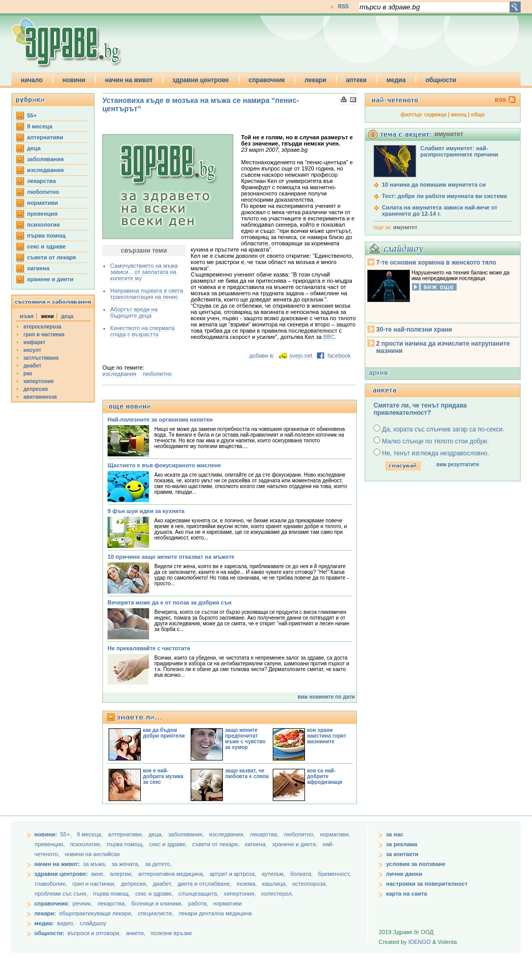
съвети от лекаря (51, 257)
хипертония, (241, 893)
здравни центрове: (61, 874)
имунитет (405, 227)
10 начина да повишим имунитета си (434, 184)
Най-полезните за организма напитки (160, 419)
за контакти (402, 854)
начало (32, 80)
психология (43, 224)
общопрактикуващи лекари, (95, 913)
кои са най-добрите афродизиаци (324, 776)
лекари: (45, 913)
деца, (157, 834)
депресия (35, 389)
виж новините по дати (326, 697)
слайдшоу (93, 923)
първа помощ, (126, 844)
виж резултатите (457, 464)
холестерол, (277, 893)
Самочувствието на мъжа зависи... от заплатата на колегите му (144, 272)
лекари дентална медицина (215, 913)
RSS (343, 6)
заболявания (45, 159)
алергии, (122, 874)
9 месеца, (90, 834)
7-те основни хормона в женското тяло (436, 262)
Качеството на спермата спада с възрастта (142, 331)
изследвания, (227, 834)
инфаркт (34, 342)
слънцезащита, (199, 893)
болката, (302, 874)
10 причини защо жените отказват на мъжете (171, 557)
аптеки (356, 80)
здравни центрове (200, 80)
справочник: (52, 903)
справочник (267, 80)
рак (27, 373)
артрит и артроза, (233, 874)
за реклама (401, 844)
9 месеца (39, 126)
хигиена (38, 268)
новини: (45, 834)
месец (459, 114)
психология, (86, 844)
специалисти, (155, 913)
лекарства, (265, 834)
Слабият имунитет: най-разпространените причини (459, 151)
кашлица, (275, 884)
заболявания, (187, 834)
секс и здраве (46, 246)
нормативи (42, 203)
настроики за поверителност (427, 884)
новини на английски (92, 854)
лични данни (404, 874)
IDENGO (419, 942)
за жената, (126, 864)
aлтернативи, (126, 834)
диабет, (163, 884)
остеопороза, (309, 884)
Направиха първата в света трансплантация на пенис (146, 293)
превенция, (50, 844)
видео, (66, 923)
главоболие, (52, 884)
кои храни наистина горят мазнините (327, 735)
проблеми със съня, (62, 893)
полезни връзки (171, 933)
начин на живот (129, 80)
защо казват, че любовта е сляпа (247, 773)
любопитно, (300, 834)
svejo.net (300, 355)
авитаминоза (40, 397)
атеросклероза (42, 327)
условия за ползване (415, 864)
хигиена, (257, 844)
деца (34, 148)
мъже (27, 316)
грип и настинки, (94, 884)
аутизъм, (273, 874)
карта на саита (406, 893)
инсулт (32, 350)
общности (440, 80)
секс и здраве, (169, 844)
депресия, (135, 884)
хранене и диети (50, 279)
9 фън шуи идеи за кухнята (146, 511)
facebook (339, 355)
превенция (42, 214)
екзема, (248, 884)
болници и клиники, (157, 903)
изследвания (45, 170)
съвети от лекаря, (216, 844)
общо (478, 114)
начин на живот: (57, 864)
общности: (49, 933)
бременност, (334, 874)
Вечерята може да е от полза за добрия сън (170, 602)
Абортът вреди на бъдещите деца (133, 312)
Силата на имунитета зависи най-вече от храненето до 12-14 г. (439, 210)
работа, (198, 903)
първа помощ (46, 235)
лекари (315, 80)
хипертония (38, 381)
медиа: (44, 923)
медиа (396, 80)
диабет (32, 366)
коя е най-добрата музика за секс (163, 776)
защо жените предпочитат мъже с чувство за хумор (245, 738)
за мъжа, (95, 864)
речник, (82, 903)
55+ (32, 115)
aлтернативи (45, 137)
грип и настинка (43, 334)
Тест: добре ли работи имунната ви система (444, 196)
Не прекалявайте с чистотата (149, 648)
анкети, (135, 933)
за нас (394, 834)
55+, (66, 834)
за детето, (158, 864)
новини (73, 80)
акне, (98, 874)
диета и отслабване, (205, 884)
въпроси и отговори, (94, 933)
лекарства (41, 181)
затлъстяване (41, 358)
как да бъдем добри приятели (164, 733)
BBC (329, 337)
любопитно (43, 192)
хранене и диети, (295, 844)
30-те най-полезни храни (414, 329)
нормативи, (335, 834)
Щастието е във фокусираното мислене (164, 465)
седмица (435, 114)
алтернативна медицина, (172, 874)
